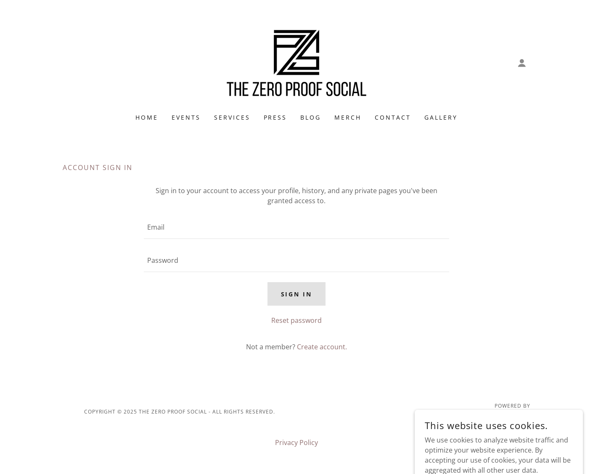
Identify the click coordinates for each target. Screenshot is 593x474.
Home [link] (146, 117)
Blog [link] (310, 117)
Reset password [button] (296, 320)
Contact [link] (393, 117)
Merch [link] (347, 117)
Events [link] (186, 117)
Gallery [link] (441, 117)
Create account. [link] (322, 346)
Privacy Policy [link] (296, 442)
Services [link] (232, 117)
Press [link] (275, 117)
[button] (522, 63)
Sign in (296, 294)
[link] (296, 62)
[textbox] (296, 227)
